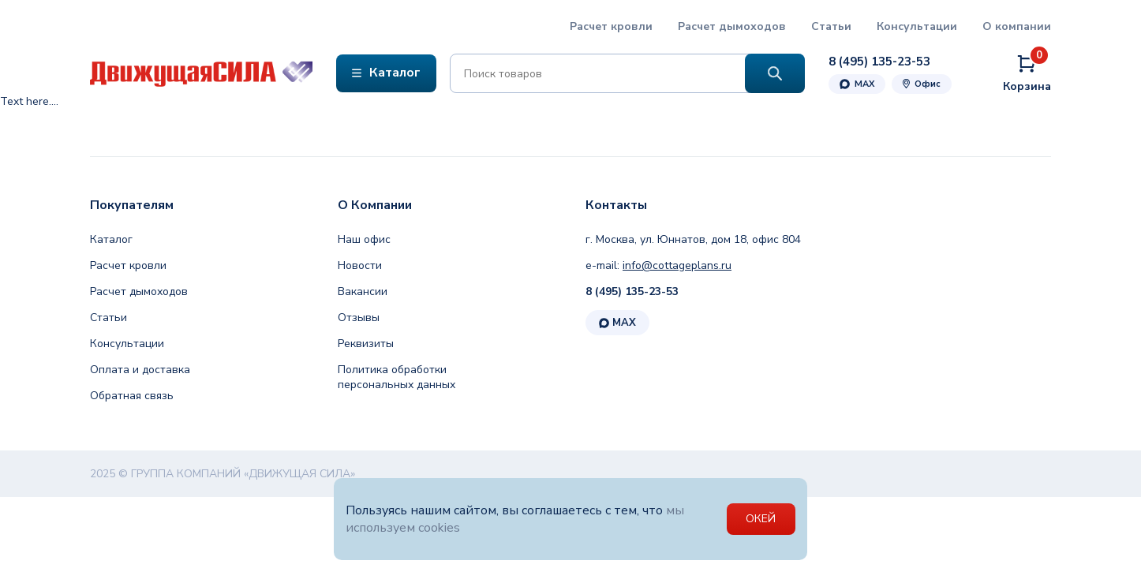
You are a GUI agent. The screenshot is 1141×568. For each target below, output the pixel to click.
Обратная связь (132, 395)
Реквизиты (366, 343)
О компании (1016, 26)
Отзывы (359, 317)
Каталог (111, 239)
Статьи (831, 26)
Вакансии (362, 291)
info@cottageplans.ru (677, 265)
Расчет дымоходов (732, 26)
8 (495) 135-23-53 (632, 291)
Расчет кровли (611, 26)
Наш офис (364, 239)
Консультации (917, 26)
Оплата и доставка (140, 369)
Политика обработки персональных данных (396, 377)
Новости (360, 265)
